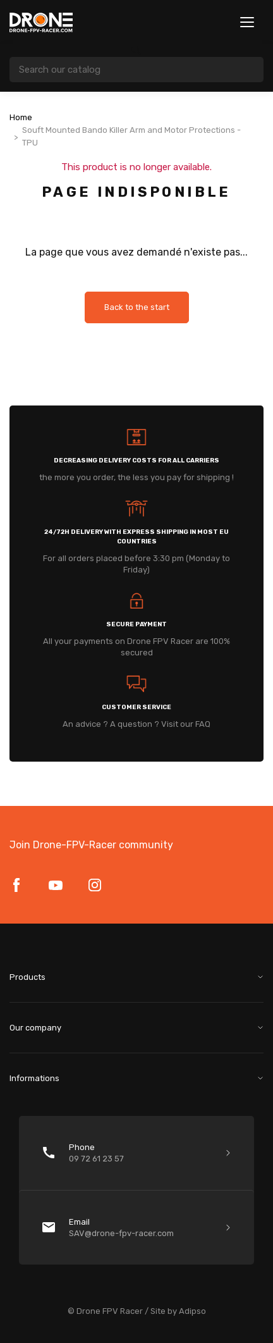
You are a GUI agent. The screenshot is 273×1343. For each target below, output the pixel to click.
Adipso (192, 1311)
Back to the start (136, 307)
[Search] (136, 69)
